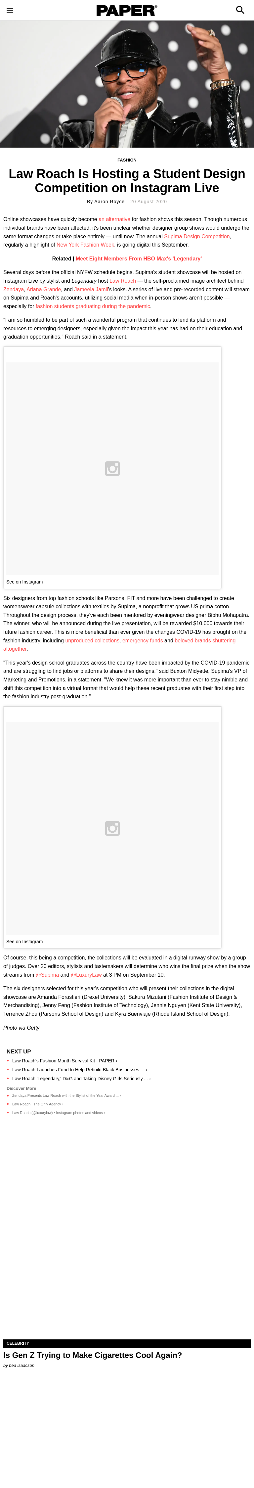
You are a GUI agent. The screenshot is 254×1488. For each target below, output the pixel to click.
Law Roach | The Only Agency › (37, 1104)
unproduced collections (92, 640)
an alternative (114, 219)
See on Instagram (24, 581)
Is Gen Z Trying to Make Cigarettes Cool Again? (92, 1355)
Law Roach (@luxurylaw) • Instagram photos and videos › (58, 1113)
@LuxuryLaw (86, 975)
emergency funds (142, 640)
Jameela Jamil (91, 289)
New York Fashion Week (85, 245)
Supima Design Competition (197, 236)
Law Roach (122, 281)
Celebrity (18, 1343)
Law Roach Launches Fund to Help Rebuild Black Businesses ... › (79, 1069)
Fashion (127, 160)
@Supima (47, 975)
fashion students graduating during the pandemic (93, 306)
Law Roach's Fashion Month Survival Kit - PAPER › (64, 1060)
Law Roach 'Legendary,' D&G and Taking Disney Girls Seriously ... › (81, 1078)
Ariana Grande (43, 289)
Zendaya (13, 289)
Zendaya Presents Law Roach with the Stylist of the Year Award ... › (66, 1095)
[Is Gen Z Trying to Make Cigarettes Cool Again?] (127, 1277)
